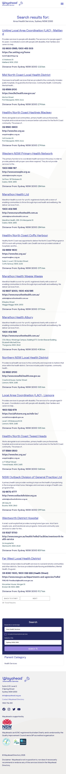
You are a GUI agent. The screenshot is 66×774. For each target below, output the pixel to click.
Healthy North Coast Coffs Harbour (25, 235)
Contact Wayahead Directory (13, 699)
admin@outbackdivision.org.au (14, 499)
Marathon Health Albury (17, 317)
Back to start (11, 598)
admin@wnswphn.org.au (12, 175)
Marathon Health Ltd (15, 194)
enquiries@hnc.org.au (11, 134)
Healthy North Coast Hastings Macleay (26, 112)
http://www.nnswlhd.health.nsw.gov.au (21, 376)
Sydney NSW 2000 (44, 21)
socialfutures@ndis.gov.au (12, 417)
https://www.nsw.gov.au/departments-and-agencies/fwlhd (31, 577)
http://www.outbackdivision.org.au (19, 495)
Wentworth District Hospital (20, 518)
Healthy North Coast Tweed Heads (24, 436)
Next (35, 598)
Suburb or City (8, 638)
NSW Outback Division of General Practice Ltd (32, 477)
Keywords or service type (12, 625)
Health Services (10, 663)
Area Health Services (23, 21)
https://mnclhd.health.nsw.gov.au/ (18, 93)
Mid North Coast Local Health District (26, 74)
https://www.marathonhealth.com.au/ (21, 294)
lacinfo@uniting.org (10, 56)
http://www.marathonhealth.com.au (20, 212)
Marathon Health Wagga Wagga (22, 276)
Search (33, 649)
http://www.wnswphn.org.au (16, 171)
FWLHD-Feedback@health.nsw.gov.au (17, 580)
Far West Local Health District (21, 558)
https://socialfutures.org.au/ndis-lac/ (20, 413)
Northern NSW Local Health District (25, 357)
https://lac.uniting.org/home (16, 52)
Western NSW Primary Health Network (27, 153)
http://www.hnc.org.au (13, 130)
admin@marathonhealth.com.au (15, 216)
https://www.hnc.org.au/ (14, 253)
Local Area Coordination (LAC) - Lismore (28, 395)
